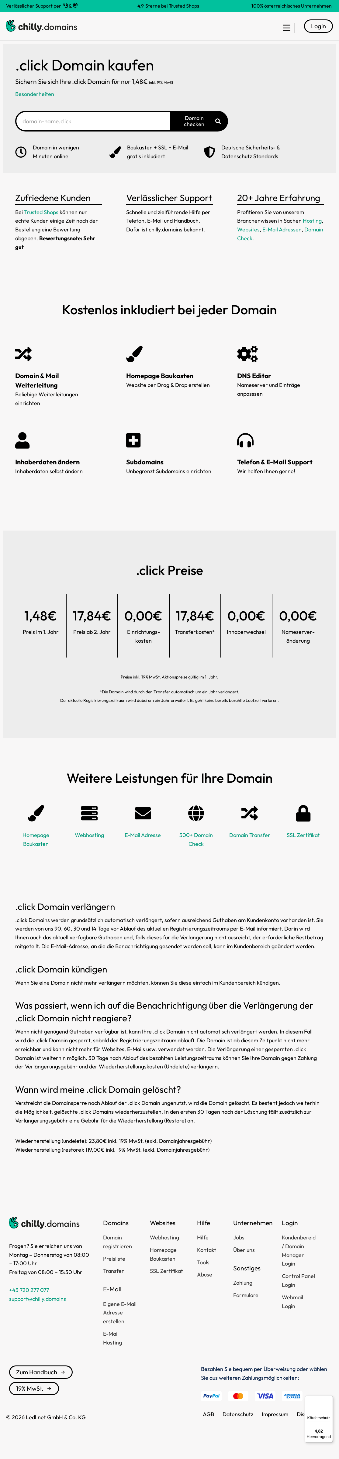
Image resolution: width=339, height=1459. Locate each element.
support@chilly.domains (37, 1307)
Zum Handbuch (41, 1381)
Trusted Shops (41, 220)
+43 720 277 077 (29, 1299)
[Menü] (329, 1399)
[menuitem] (284, 31)
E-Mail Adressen (282, 238)
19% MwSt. (34, 1397)
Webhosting (89, 843)
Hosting (312, 229)
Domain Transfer (249, 843)
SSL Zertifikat (303, 843)
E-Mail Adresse (143, 843)
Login (318, 30)
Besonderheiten (34, 103)
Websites (248, 238)
